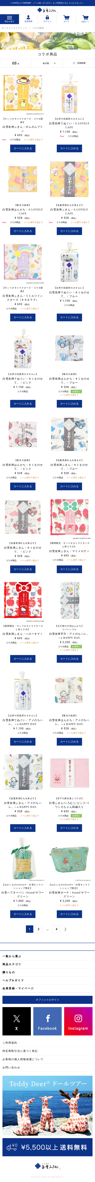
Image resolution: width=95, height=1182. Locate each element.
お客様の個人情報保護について (23, 1059)
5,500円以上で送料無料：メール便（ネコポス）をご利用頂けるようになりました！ (47, 3)
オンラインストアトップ (14, 28)
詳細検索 (79, 63)
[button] (65, 929)
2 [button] (38, 929)
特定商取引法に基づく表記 (20, 1051)
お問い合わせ (11, 1067)
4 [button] (56, 929)
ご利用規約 (9, 1042)
